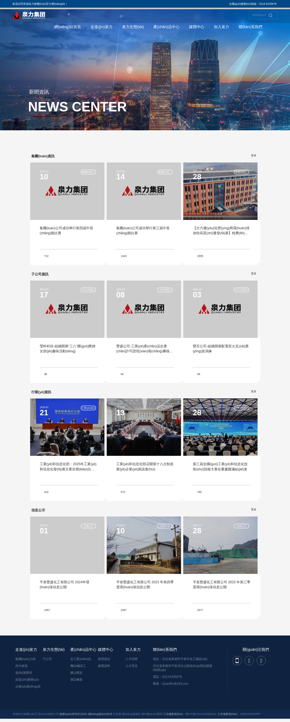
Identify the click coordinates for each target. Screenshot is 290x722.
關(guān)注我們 (256, 652)
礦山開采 (76, 675)
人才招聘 (131, 661)
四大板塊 (21, 668)
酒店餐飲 (76, 682)
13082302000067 (250, 716)
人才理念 (131, 668)
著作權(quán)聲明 (151, 716)
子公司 (47, 661)
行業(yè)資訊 (87, 409)
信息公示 (87, 528)
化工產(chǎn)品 (80, 661)
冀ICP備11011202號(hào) (201, 716)
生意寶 (117, 716)
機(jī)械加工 (78, 668)
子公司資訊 (87, 291)
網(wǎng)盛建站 (131, 716)
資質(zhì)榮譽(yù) (27, 682)
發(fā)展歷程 (23, 675)
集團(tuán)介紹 (25, 661)
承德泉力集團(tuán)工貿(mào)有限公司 (36, 716)
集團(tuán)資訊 (87, 173)
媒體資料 (104, 668)
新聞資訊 (104, 661)
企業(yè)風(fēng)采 (28, 688)
